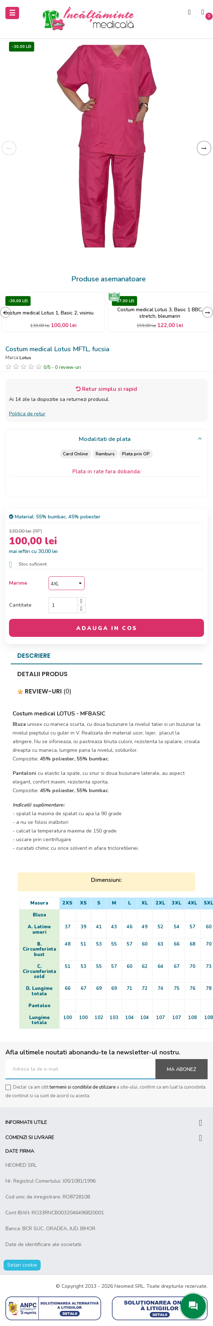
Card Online (74, 454)
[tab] (106, 439)
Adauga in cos (106, 628)
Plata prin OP (136, 454)
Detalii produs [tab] (42, 674)
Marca (11, 357)
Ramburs (104, 454)
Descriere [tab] (33, 655)
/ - (62, 367)
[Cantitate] (63, 605)
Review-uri (44, 691)
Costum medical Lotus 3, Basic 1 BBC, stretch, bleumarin (160, 313)
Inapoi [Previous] (9, 148)
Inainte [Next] (204, 148)
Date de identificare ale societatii (43, 1244)
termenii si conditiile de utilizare (82, 1087)
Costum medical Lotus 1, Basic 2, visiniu (49, 313)
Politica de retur (27, 413)
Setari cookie (22, 1265)
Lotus (25, 357)
